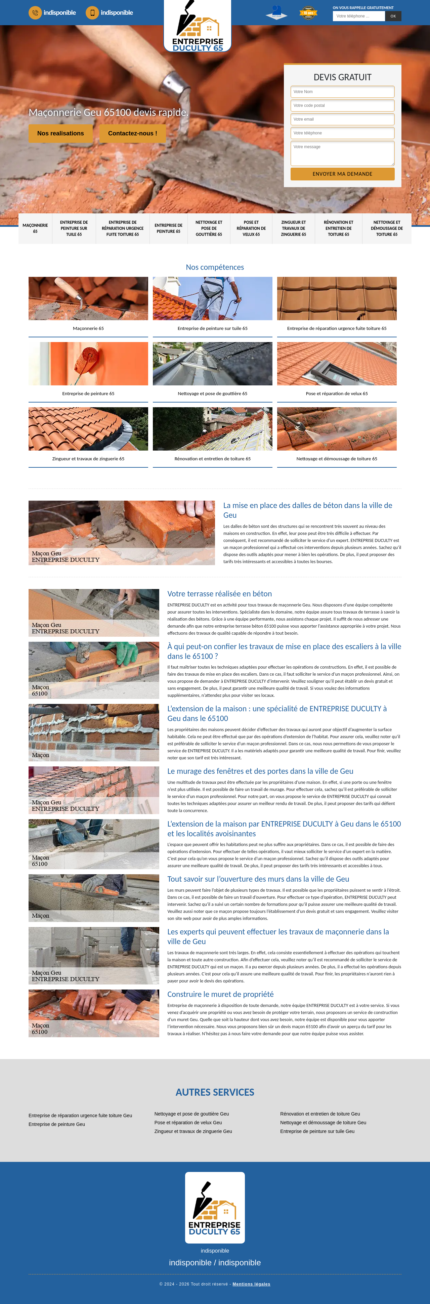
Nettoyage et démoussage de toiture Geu (323, 1122)
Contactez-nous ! (132, 133)
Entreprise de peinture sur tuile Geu (317, 1131)
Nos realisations (60, 133)
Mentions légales (252, 1284)
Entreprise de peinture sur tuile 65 (74, 228)
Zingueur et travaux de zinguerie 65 (293, 228)
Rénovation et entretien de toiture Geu (320, 1114)
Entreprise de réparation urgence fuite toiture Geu (80, 1115)
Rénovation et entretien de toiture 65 (338, 228)
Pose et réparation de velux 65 (251, 228)
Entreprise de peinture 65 (169, 228)
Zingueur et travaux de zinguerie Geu (193, 1131)
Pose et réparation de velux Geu (188, 1122)
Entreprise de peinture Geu (57, 1124)
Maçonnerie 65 (35, 228)
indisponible (52, 12)
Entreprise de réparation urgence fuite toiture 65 (122, 228)
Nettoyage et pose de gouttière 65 (209, 228)
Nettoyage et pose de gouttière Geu (192, 1114)
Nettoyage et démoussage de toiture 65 (387, 228)
